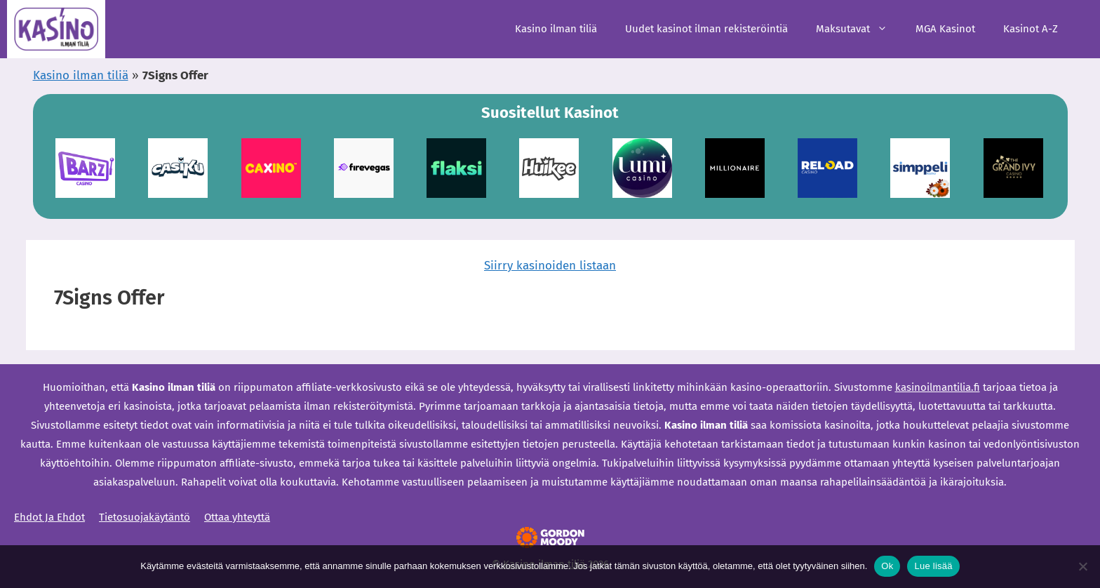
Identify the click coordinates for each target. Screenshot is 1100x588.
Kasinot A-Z (1030, 28)
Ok (887, 566)
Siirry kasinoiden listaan (550, 265)
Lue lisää (933, 566)
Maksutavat (858, 29)
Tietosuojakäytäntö (144, 517)
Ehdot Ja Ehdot (49, 517)
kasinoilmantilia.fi (937, 387)
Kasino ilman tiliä (556, 28)
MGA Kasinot (945, 28)
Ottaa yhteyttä (237, 517)
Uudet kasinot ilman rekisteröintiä (706, 28)
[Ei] (1082, 566)
